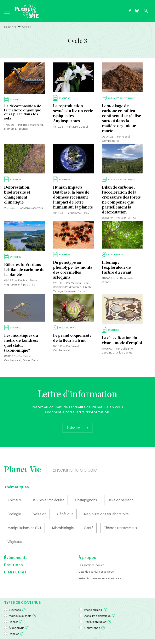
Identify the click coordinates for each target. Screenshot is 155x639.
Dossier (14, 634)
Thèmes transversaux (120, 528)
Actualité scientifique (97, 616)
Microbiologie (63, 528)
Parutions (13, 565)
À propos (87, 558)
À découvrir (16, 628)
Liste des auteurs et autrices (96, 571)
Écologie (14, 514)
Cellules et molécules (47, 500)
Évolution (38, 514)
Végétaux (14, 542)
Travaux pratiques (95, 622)
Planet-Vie (10, 27)
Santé (88, 528)
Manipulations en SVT (24, 528)
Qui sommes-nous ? (91, 565)
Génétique (65, 514)
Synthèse (15, 610)
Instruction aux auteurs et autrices (100, 578)
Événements (16, 558)
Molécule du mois (20, 616)
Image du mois (93, 610)
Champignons (86, 500)
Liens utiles (15, 572)
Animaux (14, 500)
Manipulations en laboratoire (106, 514)
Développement (120, 500)
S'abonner (74, 427)
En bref (13, 622)
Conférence (92, 628)
